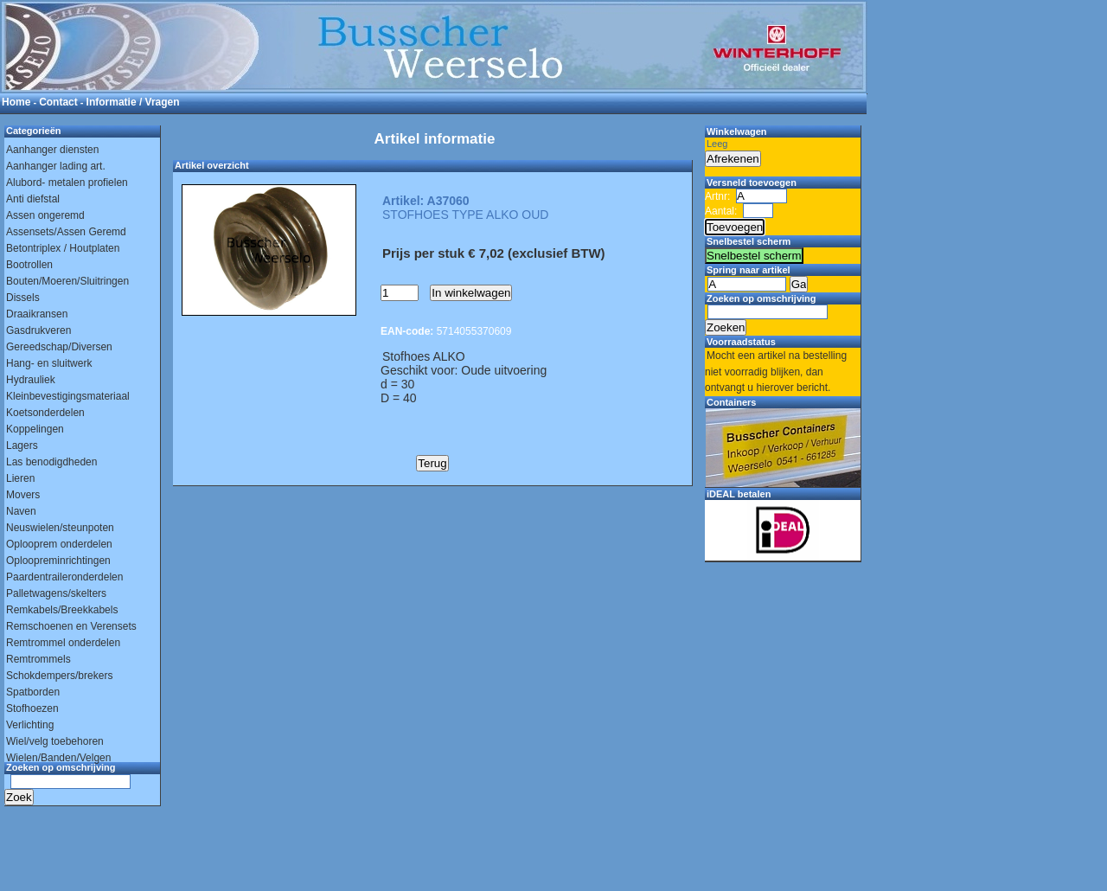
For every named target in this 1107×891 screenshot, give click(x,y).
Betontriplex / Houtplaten (62, 248)
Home (16, 102)
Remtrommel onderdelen (63, 643)
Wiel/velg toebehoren (55, 741)
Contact (58, 102)
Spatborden (33, 692)
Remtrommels (38, 659)
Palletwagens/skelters (56, 593)
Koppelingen (35, 429)
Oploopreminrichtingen (58, 560)
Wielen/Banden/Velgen (58, 758)
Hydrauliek (30, 380)
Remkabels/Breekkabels (62, 610)
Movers (23, 495)
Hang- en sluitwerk (49, 363)
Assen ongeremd (45, 215)
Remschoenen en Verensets (71, 626)
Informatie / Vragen (133, 102)
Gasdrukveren (38, 330)
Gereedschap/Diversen (59, 347)
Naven (21, 511)
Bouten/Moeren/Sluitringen (67, 281)
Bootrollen (29, 265)
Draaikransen (36, 314)
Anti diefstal (33, 199)
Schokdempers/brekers (59, 676)
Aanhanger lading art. (56, 166)
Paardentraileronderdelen (64, 577)
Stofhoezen (32, 708)
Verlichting (30, 725)
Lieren (20, 478)
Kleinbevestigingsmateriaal (68, 396)
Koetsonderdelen (45, 413)
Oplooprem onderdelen (59, 544)
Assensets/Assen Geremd (66, 232)
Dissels (23, 298)
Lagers (22, 445)
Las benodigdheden (51, 462)
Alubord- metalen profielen (67, 182)
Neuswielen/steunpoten (60, 528)
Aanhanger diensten (52, 150)
